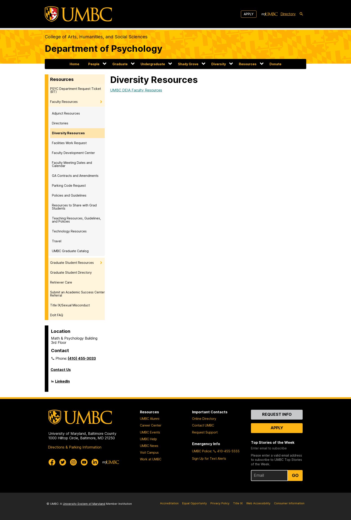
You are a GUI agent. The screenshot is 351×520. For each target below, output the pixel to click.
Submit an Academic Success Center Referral (77, 293)
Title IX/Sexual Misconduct (70, 305)
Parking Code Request (69, 185)
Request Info (277, 414)
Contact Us (61, 369)
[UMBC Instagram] (73, 462)
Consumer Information (289, 503)
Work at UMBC (150, 459)
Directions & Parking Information (74, 447)
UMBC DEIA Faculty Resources (136, 90)
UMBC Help (148, 439)
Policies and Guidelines (69, 195)
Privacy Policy (219, 503)
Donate (275, 64)
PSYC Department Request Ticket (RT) (75, 90)
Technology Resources (69, 231)
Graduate (120, 64)
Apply (249, 14)
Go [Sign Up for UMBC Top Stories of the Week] (295, 475)
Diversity (218, 64)
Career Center (150, 425)
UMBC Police (201, 451)
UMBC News (149, 446)
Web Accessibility (258, 503)
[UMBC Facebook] (52, 462)
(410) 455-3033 (82, 358)
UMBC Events (150, 432)
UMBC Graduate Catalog (70, 251)
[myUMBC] (269, 14)
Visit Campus (149, 452)
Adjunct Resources (66, 113)
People (93, 64)
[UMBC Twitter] (63, 462)
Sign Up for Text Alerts (209, 458)
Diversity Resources (68, 133)
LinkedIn (62, 383)
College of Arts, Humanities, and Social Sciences (96, 36)
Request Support (205, 432)
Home (74, 64)
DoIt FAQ (56, 315)
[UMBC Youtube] (84, 462)
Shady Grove (188, 64)
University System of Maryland (84, 503)
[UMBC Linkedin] (95, 462)
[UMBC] (78, 14)
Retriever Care (61, 282)
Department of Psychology (103, 48)
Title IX (238, 503)
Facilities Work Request (69, 143)
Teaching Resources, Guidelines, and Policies (76, 219)
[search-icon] (301, 14)
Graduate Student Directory (71, 272)
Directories (60, 123)
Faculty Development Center (73, 153)
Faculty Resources (64, 102)
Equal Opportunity (194, 503)
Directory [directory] (288, 14)
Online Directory (204, 418)
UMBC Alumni (149, 418)
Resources (248, 64)
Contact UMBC (203, 425)
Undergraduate (153, 64)
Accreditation (169, 503)
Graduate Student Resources (72, 262)
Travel (56, 241)
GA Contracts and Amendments (75, 176)
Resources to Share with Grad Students (74, 206)
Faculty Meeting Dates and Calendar (72, 164)
